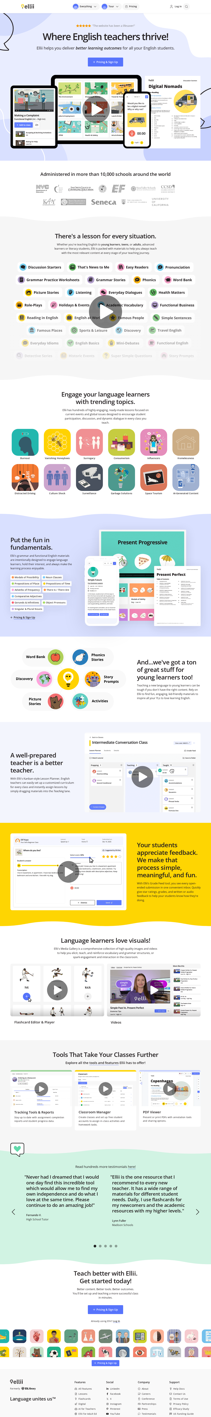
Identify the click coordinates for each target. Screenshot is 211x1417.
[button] (13, 1212)
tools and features (104, 1063)
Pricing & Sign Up (24, 617)
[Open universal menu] (86, 6)
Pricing (131, 6)
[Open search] (186, 6)
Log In (116, 1321)
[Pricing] (130, 6)
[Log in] (175, 7)
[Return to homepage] (27, 6)
